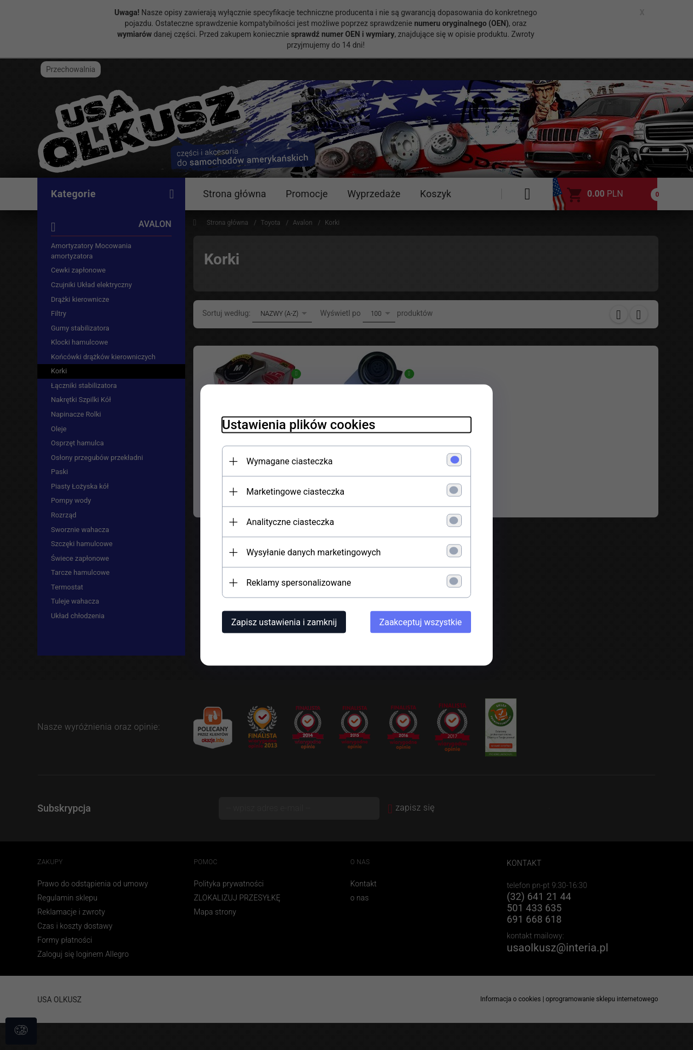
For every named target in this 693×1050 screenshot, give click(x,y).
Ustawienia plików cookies (298, 424)
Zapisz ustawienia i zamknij (284, 622)
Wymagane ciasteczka (289, 461)
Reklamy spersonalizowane (298, 583)
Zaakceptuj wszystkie (421, 622)
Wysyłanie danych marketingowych (313, 552)
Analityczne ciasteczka (290, 522)
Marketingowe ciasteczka (295, 492)
